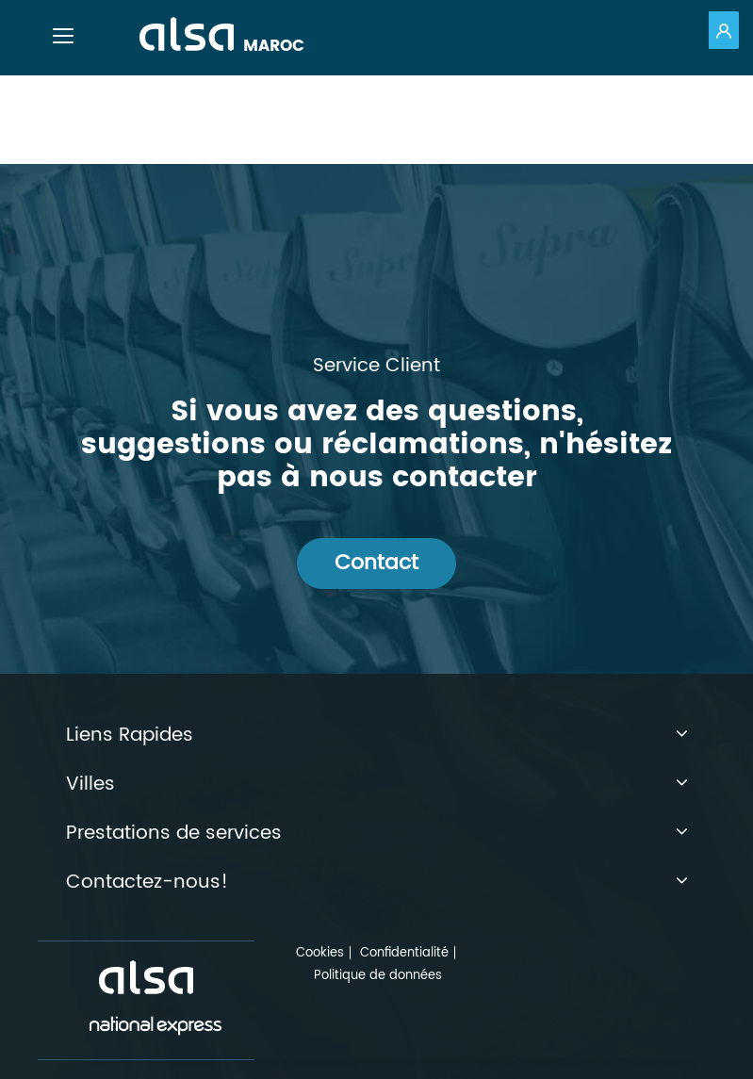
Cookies (320, 953)
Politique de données (378, 976)
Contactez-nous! (377, 883)
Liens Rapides (377, 736)
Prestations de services (377, 834)
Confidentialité (404, 953)
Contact (376, 563)
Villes (377, 785)
